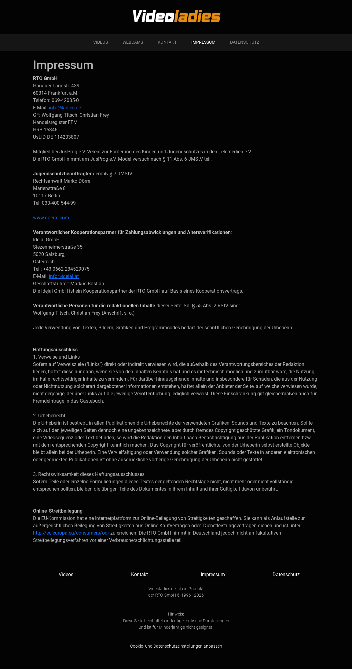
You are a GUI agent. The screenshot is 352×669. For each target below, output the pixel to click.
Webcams (133, 42)
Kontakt (167, 42)
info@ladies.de (65, 108)
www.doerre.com (51, 218)
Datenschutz (244, 42)
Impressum (203, 42)
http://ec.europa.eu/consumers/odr (71, 533)
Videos (100, 42)
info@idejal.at (64, 276)
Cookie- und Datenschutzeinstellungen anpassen (176, 646)
